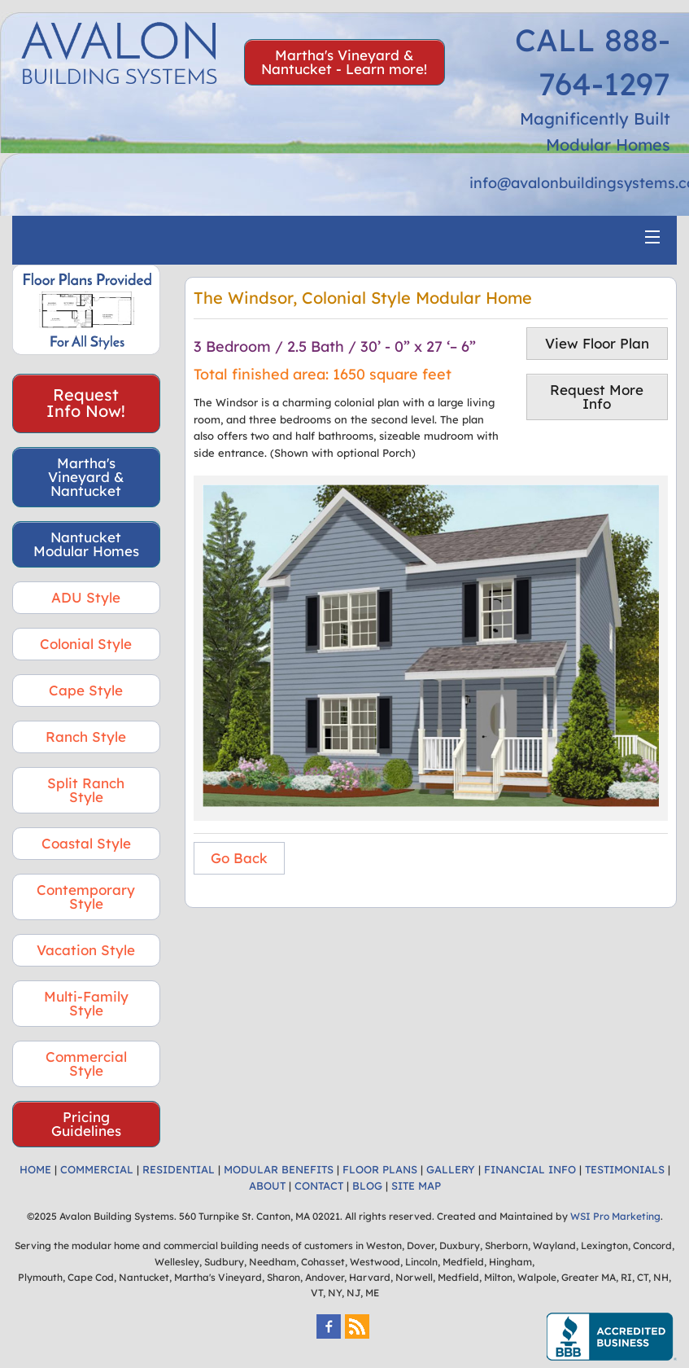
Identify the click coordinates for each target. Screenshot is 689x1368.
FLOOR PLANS (379, 1169)
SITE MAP (416, 1185)
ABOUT (267, 1185)
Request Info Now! (85, 402)
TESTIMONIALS (625, 1169)
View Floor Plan (597, 343)
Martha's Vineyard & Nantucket (86, 476)
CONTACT (318, 1185)
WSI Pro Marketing (615, 1216)
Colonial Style (86, 643)
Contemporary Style (86, 896)
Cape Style (86, 690)
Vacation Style (86, 949)
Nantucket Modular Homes (86, 543)
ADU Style (85, 597)
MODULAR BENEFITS (279, 1169)
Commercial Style (86, 1063)
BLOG (367, 1185)
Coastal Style (86, 843)
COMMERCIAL (96, 1169)
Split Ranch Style (85, 789)
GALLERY (450, 1169)
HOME (35, 1169)
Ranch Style (86, 736)
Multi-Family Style (86, 1003)
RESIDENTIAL (178, 1169)
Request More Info (596, 396)
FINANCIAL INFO (530, 1169)
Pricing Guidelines (86, 1123)
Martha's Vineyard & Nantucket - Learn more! (344, 61)
